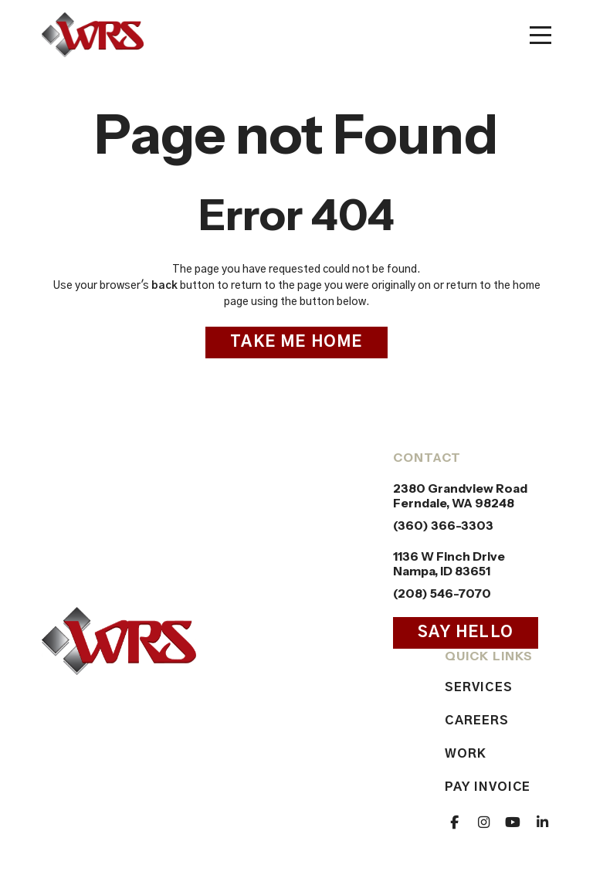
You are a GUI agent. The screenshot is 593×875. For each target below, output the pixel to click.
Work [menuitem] (465, 754)
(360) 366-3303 (443, 525)
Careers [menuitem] (477, 720)
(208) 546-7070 (442, 593)
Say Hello (465, 632)
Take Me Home (296, 342)
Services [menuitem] (479, 687)
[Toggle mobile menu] (540, 35)
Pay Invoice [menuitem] (487, 787)
